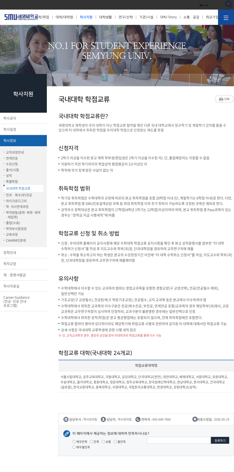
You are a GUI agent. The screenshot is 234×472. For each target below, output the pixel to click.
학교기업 (212, 17)
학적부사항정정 (15, 228)
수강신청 (10, 164)
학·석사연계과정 (16, 206)
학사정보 (23, 140)
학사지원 (86, 17)
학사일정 (23, 129)
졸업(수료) (11, 222)
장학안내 (23, 252)
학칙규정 (23, 263)
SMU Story (168, 17)
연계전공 (10, 158)
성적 (7, 175)
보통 (106, 441)
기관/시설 (146, 17)
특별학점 (10, 181)
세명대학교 (21, 17)
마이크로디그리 (15, 200)
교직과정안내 (13, 152)
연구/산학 (126, 17)
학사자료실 (23, 286)
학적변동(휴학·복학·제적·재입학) (21, 214)
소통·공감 (191, 17)
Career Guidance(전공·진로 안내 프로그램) (23, 301)
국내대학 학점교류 (16, 187)
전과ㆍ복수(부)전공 (17, 195)
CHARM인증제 (14, 240)
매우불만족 (81, 447)
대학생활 (105, 17)
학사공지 (23, 118)
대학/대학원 (64, 17)
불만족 (120, 441)
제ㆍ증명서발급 (23, 274)
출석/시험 (11, 169)
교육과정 (10, 234)
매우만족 (79, 441)
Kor (203, 5)
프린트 (224, 99)
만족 (94, 441)
